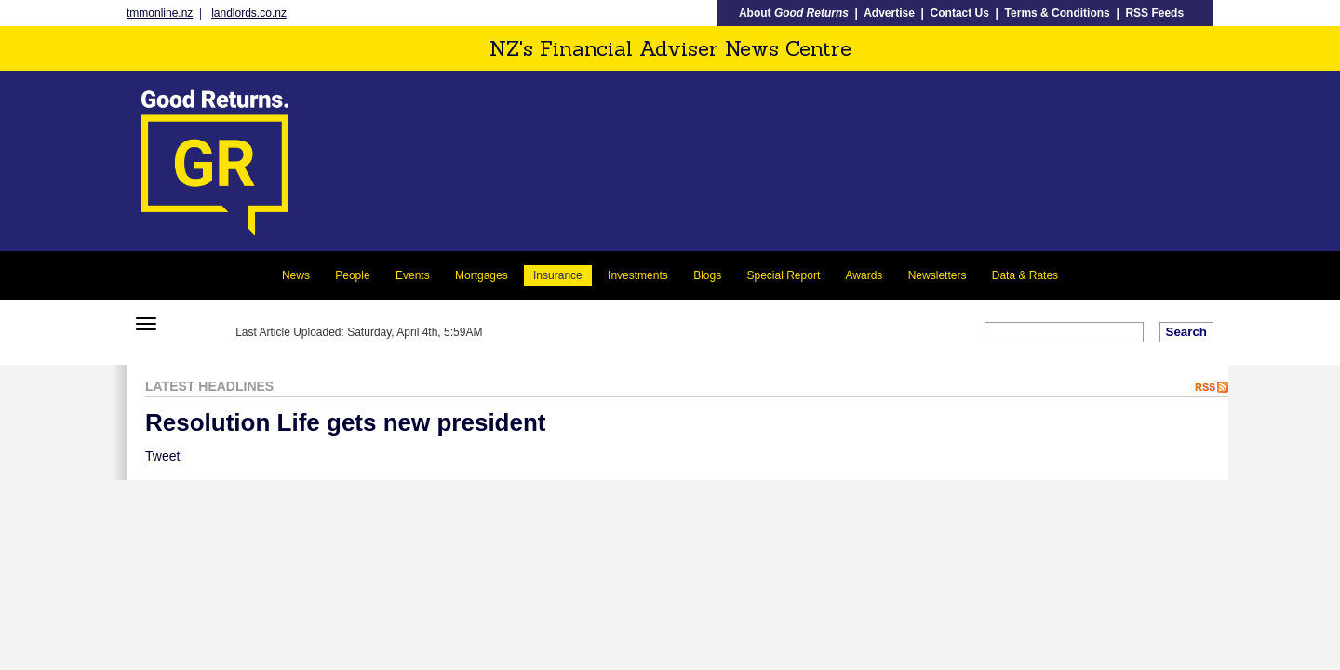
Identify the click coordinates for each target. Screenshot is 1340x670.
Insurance (558, 275)
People (352, 275)
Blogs (707, 275)
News (296, 275)
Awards (864, 275)
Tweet (162, 456)
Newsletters (937, 275)
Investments (638, 275)
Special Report (784, 275)
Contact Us (960, 13)
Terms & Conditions (1057, 13)
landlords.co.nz (249, 13)
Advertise (889, 13)
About (794, 13)
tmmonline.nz (160, 13)
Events (412, 275)
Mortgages (481, 275)
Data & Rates (1025, 275)
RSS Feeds (1154, 13)
